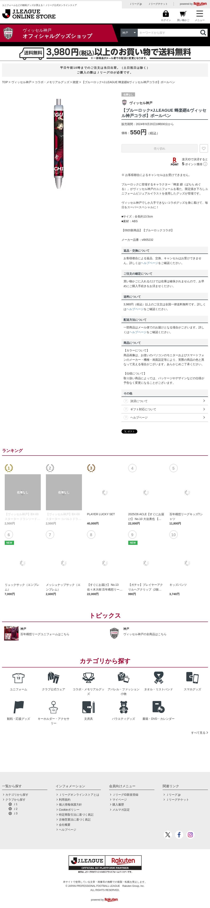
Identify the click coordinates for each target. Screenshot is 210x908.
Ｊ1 (15, 804)
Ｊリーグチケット (158, 3)
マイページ (119, 799)
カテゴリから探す (16, 794)
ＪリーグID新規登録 (125, 794)
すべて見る (198, 732)
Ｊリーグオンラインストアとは (79, 794)
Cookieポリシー (69, 809)
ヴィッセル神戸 (21, 82)
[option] (58, 143)
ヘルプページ (149, 263)
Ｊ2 (15, 808)
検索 (204, 33)
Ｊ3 (15, 813)
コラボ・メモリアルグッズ (52, 82)
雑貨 (75, 82)
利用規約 (64, 799)
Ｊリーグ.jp (135, 3)
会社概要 (64, 824)
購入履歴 (118, 804)
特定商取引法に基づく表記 (76, 814)
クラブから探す (15, 799)
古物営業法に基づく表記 (75, 819)
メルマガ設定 (121, 809)
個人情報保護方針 (70, 804)
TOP (5, 82)
